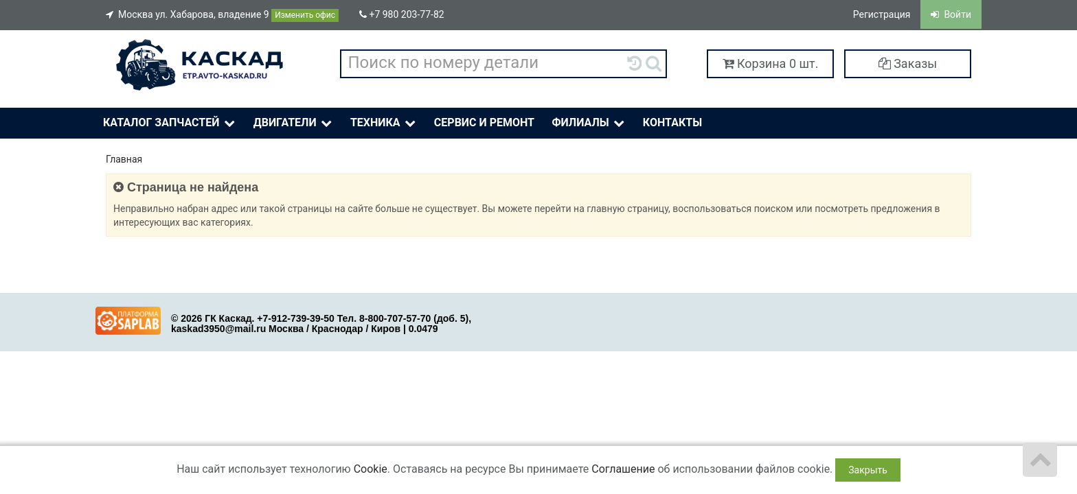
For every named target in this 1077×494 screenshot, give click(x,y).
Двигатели (294, 123)
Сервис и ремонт (484, 122)
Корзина (771, 63)
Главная (124, 159)
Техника (384, 123)
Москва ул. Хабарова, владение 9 (222, 15)
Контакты (672, 122)
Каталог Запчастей (170, 123)
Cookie (370, 468)
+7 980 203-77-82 (401, 14)
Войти (951, 14)
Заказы (908, 63)
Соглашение (623, 468)
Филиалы (589, 123)
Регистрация (882, 14)
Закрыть (867, 469)
